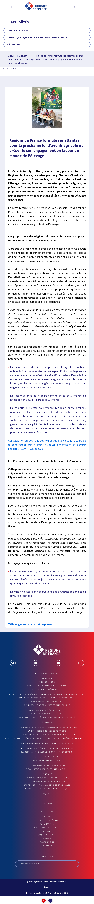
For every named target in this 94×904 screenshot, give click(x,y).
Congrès (47, 803)
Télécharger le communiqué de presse (30, 624)
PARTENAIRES (47, 842)
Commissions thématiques (47, 689)
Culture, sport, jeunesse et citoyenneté (47, 705)
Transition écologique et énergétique (47, 789)
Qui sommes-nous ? (47, 673)
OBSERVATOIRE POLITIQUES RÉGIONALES (47, 686)
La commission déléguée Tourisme (47, 731)
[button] (11, 6)
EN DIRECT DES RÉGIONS (47, 820)
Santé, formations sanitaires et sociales (47, 785)
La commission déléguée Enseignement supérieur (47, 735)
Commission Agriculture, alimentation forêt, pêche (47, 698)
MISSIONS (47, 678)
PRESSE (47, 838)
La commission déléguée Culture (47, 710)
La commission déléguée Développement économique (47, 727)
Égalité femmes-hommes (47, 757)
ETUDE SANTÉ (47, 831)
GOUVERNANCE (47, 682)
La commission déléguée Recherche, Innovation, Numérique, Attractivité (47, 738)
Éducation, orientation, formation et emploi (47, 743)
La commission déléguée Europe (47, 765)
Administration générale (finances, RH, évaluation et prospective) (47, 694)
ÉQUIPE (47, 794)
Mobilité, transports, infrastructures (47, 778)
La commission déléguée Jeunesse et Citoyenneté (47, 717)
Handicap (47, 774)
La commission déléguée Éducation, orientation (47, 748)
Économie (47, 722)
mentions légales (47, 887)
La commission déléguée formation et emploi (47, 752)
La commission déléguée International (47, 769)
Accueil (11, 55)
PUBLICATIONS (47, 824)
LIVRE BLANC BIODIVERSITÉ (47, 828)
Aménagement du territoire (47, 701)
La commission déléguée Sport (47, 714)
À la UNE (47, 817)
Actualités (24, 55)
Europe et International (47, 760)
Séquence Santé (47, 835)
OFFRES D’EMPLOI (47, 846)
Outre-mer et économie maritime (47, 781)
